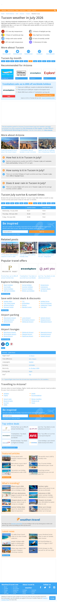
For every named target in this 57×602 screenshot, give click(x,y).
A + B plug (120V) (34, 369)
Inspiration (23, 10)
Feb (8, 61)
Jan (3, 61)
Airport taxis (8, 399)
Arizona (22, 13)
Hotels (33, 394)
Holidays (6, 394)
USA (17, 13)
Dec (53, 61)
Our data (15, 587)
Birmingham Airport (28, 320)
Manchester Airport (10, 318)
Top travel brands (9, 304)
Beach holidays (8, 285)
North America (10, 13)
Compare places (45, 289)
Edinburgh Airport (27, 322)
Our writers (16, 589)
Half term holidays (9, 291)
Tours (33, 403)
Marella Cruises (27, 308)
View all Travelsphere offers (48, 98)
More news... (6, 556)
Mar (12, 61)
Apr (17, 61)
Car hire (6, 403)
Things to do (35, 401)
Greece (33, 592)
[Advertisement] (30, 4)
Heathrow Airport (27, 337)
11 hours (31, 356)
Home (2, 13)
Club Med (43, 308)
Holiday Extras (45, 302)
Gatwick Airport (45, 318)
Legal (5, 592)
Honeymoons (45, 285)
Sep (39, 61)
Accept (52, 598)
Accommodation (36, 396)
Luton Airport (26, 318)
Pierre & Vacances (46, 304)
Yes (30, 375)
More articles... (7, 478)
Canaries (33, 590)
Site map (6, 594)
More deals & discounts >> (10, 448)
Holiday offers (8, 302)
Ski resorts (44, 291)
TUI (23, 302)
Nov (49, 61)
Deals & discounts (50, 53)
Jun (26, 61)
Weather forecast (28, 53)
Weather (4, 10)
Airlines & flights (9, 306)
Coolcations (44, 287)
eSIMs (5, 405)
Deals (17, 10)
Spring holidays (27, 285)
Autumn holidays (27, 289)
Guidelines (15, 591)
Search (34, 10)
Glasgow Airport (46, 320)
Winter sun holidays (28, 291)
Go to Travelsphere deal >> (44, 96)
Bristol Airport (8, 322)
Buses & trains (8, 401)
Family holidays (8, 289)
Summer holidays (27, 287)
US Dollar (32, 366)
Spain (32, 594)
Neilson (24, 306)
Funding (15, 592)
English (31, 362)
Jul (30, 61)
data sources (48, 131)
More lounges (5, 340)
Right (30, 372)
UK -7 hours (32, 359)
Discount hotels (8, 308)
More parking (5, 325)
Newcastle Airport (46, 322)
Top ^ (3, 348)
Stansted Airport (9, 320)
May (21, 61)
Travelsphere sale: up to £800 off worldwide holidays (26, 84)
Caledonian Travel (46, 306)
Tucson (28, 13)
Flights (6, 396)
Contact (6, 589)
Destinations (11, 10)
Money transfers (36, 399)
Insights (29, 10)
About (5, 587)
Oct (44, 61)
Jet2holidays (26, 304)
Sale (8, 97)
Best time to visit (7, 53)
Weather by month (17, 53)
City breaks (7, 287)
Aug (35, 61)
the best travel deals (16, 524)
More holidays (6, 294)
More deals (5, 311)
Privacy (6, 591)
